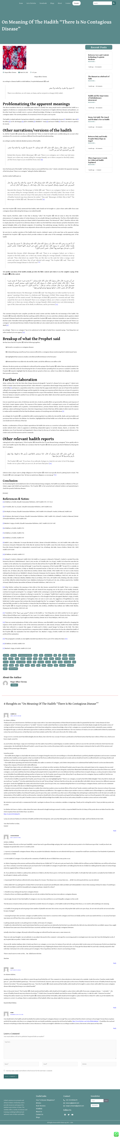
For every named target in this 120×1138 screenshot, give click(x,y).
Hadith (35, 662)
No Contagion (67, 666)
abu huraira (13, 659)
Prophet (5, 669)
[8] (42, 163)
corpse (5, 662)
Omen (74, 666)
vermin (5, 673)
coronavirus (71, 659)
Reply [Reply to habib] (114, 1033)
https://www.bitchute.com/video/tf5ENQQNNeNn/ (87, 1026)
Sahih (21, 669)
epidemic (23, 662)
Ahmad (35, 659)
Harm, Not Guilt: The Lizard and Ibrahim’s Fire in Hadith (98, 122)
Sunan (38, 669)
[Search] (114, 5)
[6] (50, 125)
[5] (37, 125)
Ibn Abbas (58, 662)
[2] (77, 123)
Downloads (43, 5)
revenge (11, 669)
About (60, 5)
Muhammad (40, 666)
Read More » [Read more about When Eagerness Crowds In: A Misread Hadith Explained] (91, 168)
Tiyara (55, 669)
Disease (16, 662)
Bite (60, 659)
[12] (7, 329)
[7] (64, 125)
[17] (55, 478)
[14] (11, 391)
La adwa (29, 666)
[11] (57, 308)
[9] (44, 203)
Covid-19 (11, 662)
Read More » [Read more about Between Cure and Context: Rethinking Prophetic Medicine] (91, 65)
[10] (4, 558)
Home (21, 5)
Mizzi (34, 666)
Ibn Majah (65, 662)
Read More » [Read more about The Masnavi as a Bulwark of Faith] (91, 84)
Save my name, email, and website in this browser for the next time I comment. (29, 1077)
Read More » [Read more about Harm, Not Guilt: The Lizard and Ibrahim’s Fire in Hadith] (91, 125)
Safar (17, 669)
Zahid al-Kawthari (13, 673)
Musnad (60, 666)
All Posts (14, 689)
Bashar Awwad (48, 659)
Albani (41, 659)
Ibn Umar (6, 666)
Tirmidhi (50, 669)
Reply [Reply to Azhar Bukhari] (114, 968)
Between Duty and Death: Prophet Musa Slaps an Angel (97, 142)
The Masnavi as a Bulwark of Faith (98, 81)
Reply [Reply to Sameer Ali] (114, 835)
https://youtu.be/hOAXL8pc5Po (13, 819)
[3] (10, 125)
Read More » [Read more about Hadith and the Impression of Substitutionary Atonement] (91, 106)
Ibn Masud (72, 662)
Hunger (51, 662)
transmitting (70, 669)
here (66, 642)
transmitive (62, 669)
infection (12, 666)
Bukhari (65, 659)
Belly (55, 659)
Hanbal (45, 662)
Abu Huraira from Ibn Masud (25, 659)
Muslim (54, 666)
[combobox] (102, 5)
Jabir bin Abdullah (21, 666)
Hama (40, 662)
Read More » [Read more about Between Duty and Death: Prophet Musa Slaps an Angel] (91, 147)
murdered (48, 666)
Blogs (52, 5)
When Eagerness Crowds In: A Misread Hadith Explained (97, 164)
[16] (50, 467)
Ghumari (29, 662)
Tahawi (44, 669)
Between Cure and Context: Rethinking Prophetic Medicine (98, 60)
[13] (24, 336)
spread (33, 669)
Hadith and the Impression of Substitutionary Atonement (98, 101)
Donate (77, 5)
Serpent (27, 669)
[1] (64, 123)
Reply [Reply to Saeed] (114, 1012)
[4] (24, 125)
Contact (68, 5)
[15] (63, 415)
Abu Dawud (6, 659)
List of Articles (31, 5)
